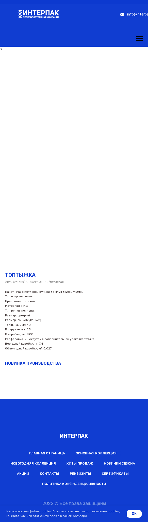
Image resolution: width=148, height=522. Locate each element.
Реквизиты (80, 473)
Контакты (49, 473)
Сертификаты (115, 473)
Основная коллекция (96, 453)
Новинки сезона (119, 463)
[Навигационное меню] (139, 38)
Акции (23, 473)
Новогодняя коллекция (33, 463)
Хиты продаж (80, 463)
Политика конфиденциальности (74, 484)
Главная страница (47, 453)
